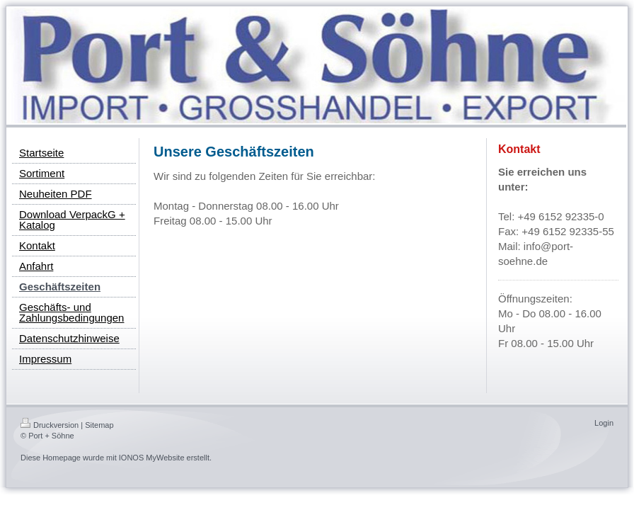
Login (603, 423)
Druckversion (50, 425)
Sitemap (99, 425)
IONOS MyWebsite (152, 457)
